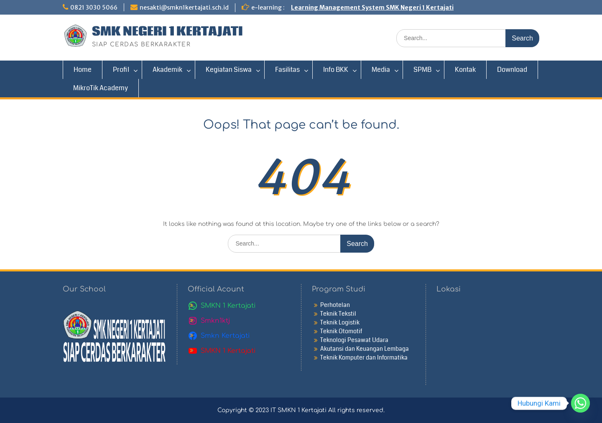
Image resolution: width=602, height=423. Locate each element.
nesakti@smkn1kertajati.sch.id (184, 7)
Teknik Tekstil (338, 313)
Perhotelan (335, 305)
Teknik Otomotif (341, 331)
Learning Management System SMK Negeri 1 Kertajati (372, 7)
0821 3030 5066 (93, 7)
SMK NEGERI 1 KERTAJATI (167, 31)
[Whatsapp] (580, 403)
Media (381, 69)
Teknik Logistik (340, 322)
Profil (121, 69)
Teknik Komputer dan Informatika (364, 357)
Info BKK (335, 69)
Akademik (167, 69)
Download (512, 69)
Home (83, 69)
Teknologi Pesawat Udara (354, 340)
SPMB (422, 69)
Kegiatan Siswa (229, 69)
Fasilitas (287, 69)
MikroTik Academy (100, 88)
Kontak (465, 69)
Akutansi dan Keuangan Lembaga (364, 348)
